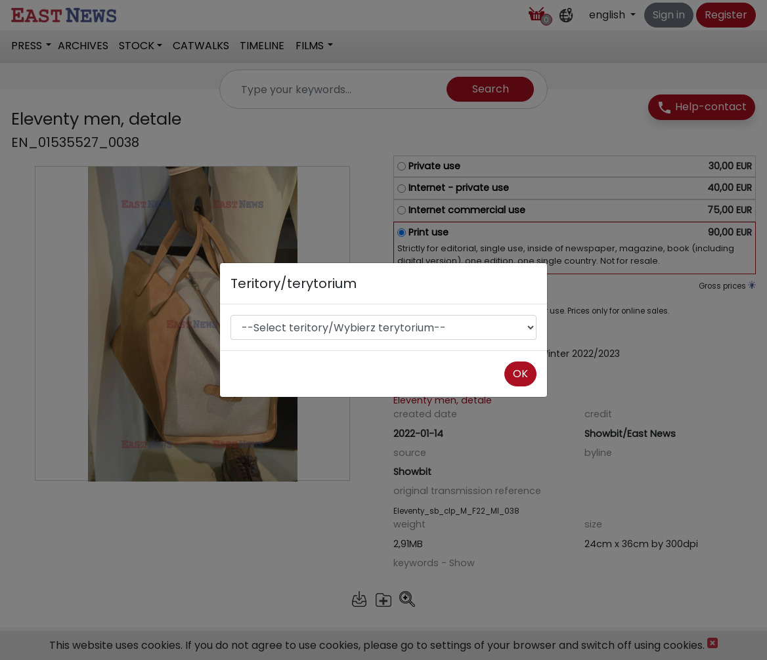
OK (520, 373)
